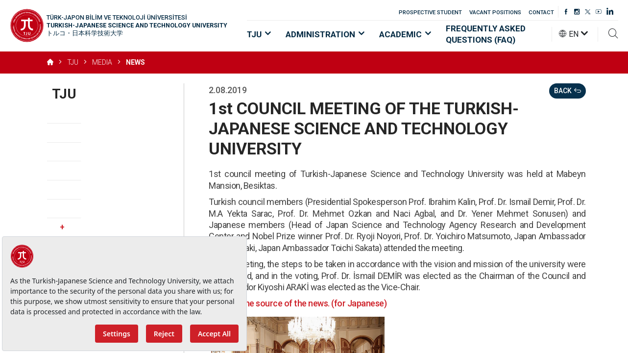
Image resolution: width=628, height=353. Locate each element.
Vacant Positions (86, 208)
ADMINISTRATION (325, 34)
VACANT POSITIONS (495, 12)
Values (65, 152)
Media (109, 227)
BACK (567, 91)
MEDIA (102, 62)
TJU (259, 34)
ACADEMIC (405, 34)
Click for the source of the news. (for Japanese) (297, 303)
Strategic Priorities (89, 170)
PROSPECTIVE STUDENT (430, 12)
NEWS (135, 62)
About (64, 114)
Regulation (73, 189)
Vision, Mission (81, 132)
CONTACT (541, 12)
